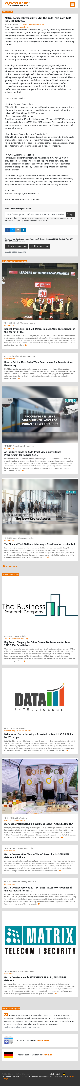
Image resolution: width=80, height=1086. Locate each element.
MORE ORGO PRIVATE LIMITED (14, 820)
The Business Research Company (16, 638)
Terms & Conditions (31, 1076)
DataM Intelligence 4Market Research (18, 731)
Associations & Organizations (23, 446)
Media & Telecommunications (33, 25)
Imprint (8, 1076)
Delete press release (16, 246)
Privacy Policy (17, 1076)
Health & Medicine (19, 636)
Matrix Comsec (24, 27)
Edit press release (40, 246)
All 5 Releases (10, 566)
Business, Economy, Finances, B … (25, 882)
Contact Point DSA (45, 1076)
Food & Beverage (19, 728)
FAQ (3, 1076)
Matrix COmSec (9, 974)
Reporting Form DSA (61, 1076)
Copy (70, 214)
